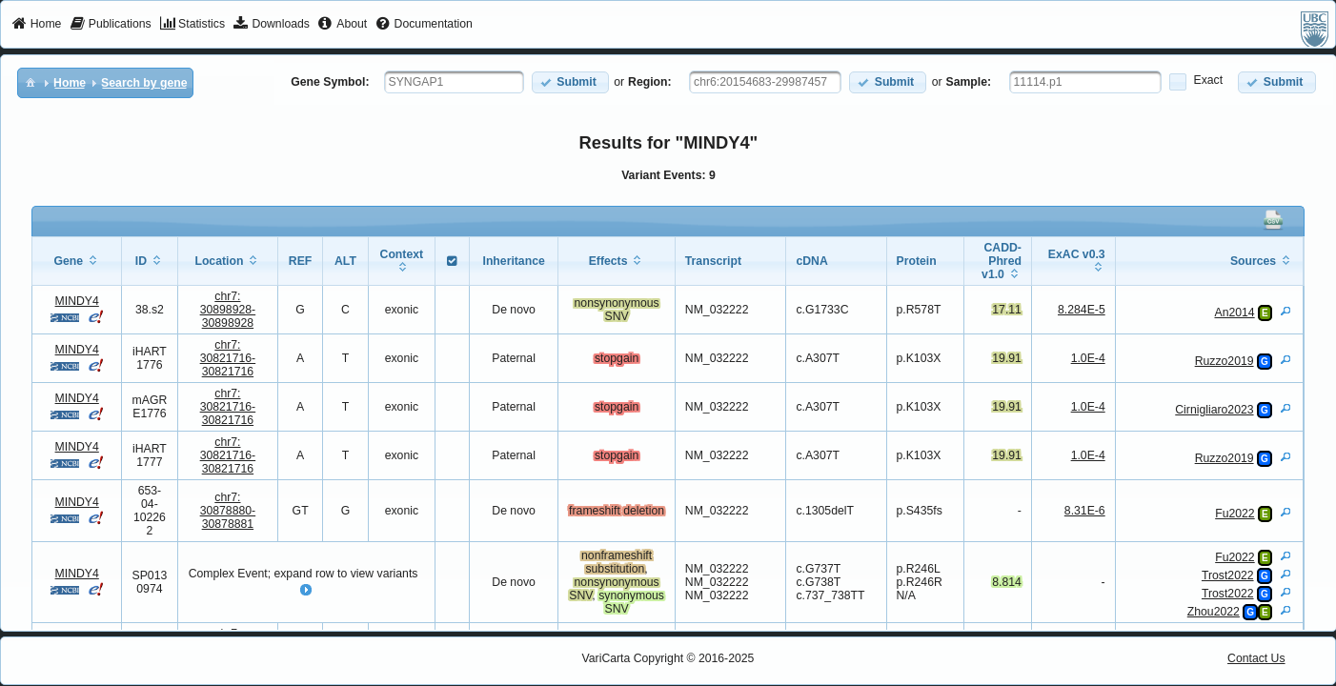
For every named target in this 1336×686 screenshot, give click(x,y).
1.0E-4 (1088, 358)
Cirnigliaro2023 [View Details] (1214, 409)
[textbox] (454, 82)
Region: (650, 82)
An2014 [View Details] (1234, 312)
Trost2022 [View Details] (1228, 575)
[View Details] (1285, 310)
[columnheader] (77, 261)
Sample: (969, 82)
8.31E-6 (1084, 510)
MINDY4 (77, 301)
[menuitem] (37, 24)
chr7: (228, 310)
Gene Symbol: (330, 82)
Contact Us (1256, 658)
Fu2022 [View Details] (1235, 513)
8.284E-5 (1081, 309)
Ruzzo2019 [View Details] (1224, 361)
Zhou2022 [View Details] (1213, 611)
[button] (570, 82)
